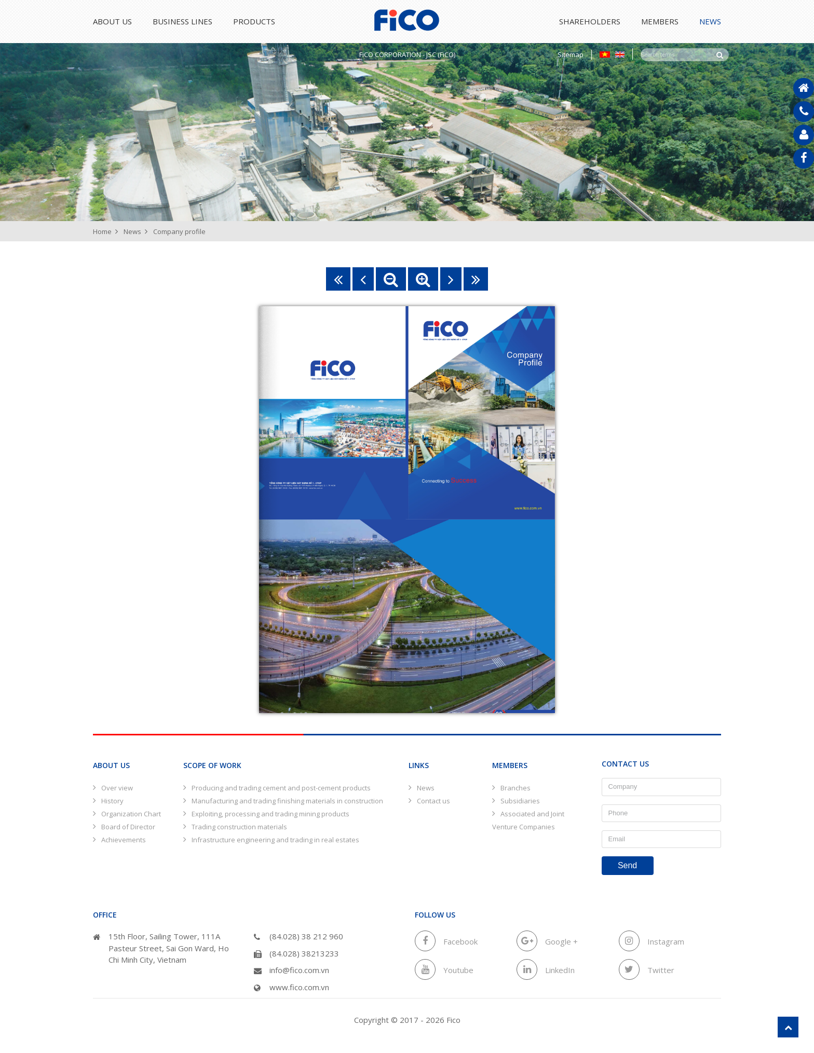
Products (264, 21)
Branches (515, 787)
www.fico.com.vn (291, 987)
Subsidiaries (520, 800)
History (112, 800)
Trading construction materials (239, 826)
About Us (112, 21)
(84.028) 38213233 (296, 953)
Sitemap (571, 54)
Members (654, 21)
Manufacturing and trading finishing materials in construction (287, 800)
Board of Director (128, 826)
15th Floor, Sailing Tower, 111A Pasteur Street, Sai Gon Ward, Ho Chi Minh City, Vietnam (161, 948)
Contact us (433, 800)
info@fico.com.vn (291, 970)
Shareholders (579, 21)
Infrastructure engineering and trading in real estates (275, 839)
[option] (407, 132)
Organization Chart (131, 813)
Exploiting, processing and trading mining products (270, 813)
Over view (117, 787)
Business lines (188, 21)
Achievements (123, 839)
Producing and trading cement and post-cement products (281, 787)
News (710, 21)
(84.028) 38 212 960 (298, 936)
